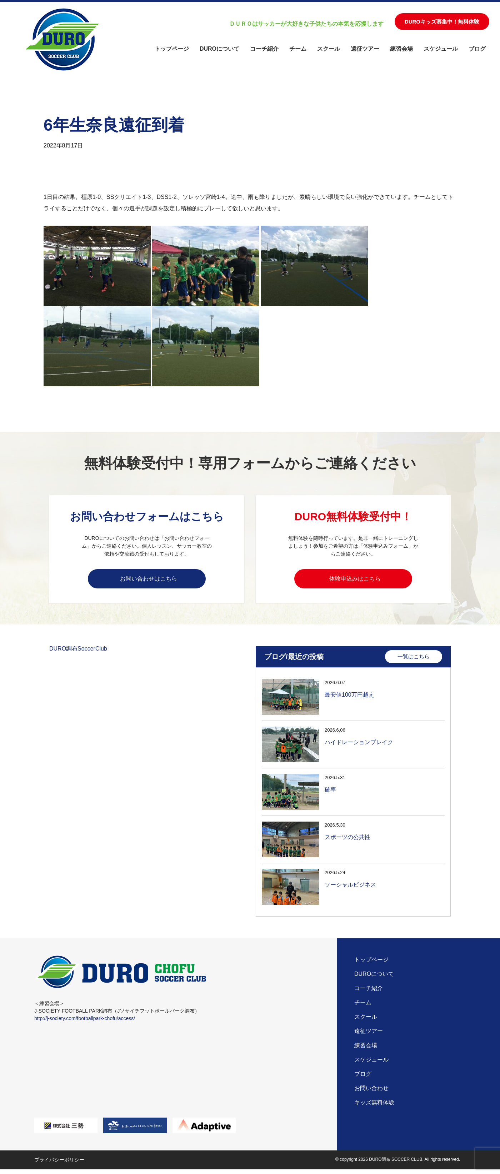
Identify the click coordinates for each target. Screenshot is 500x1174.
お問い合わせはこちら (148, 580)
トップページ (172, 49)
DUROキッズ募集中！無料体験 (442, 22)
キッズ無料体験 (374, 1107)
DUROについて (219, 49)
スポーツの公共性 (347, 841)
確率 (330, 793)
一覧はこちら (414, 660)
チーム (297, 49)
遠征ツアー (365, 49)
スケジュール (441, 49)
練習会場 (401, 49)
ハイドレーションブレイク (359, 746)
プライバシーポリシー (59, 1164)
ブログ (477, 49)
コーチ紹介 (264, 49)
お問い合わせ (371, 1093)
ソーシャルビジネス (350, 888)
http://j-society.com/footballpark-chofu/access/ (84, 1023)
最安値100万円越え (349, 698)
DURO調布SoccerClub (78, 652)
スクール (328, 49)
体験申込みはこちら (355, 580)
